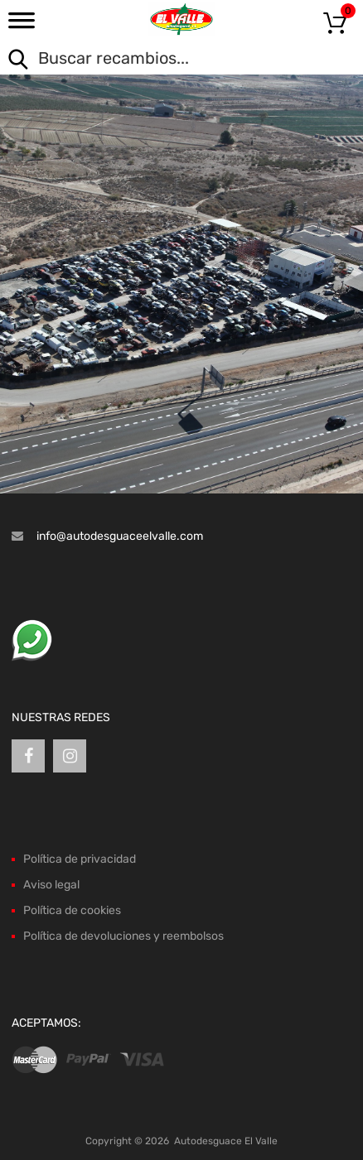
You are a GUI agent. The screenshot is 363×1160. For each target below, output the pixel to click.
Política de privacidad (79, 859)
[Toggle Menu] (21, 25)
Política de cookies (72, 910)
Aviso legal (51, 885)
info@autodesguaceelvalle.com (119, 536)
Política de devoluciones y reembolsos (123, 936)
